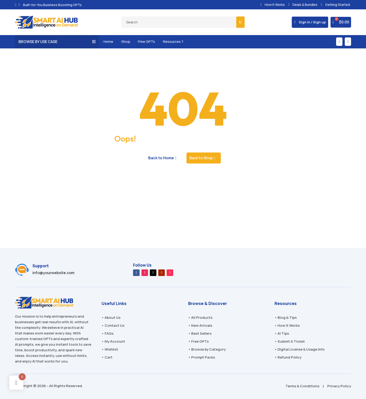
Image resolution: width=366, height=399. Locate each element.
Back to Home (161, 157)
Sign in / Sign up (312, 22)
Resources (172, 41)
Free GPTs (146, 41)
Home (107, 41)
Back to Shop (201, 157)
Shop (125, 41)
